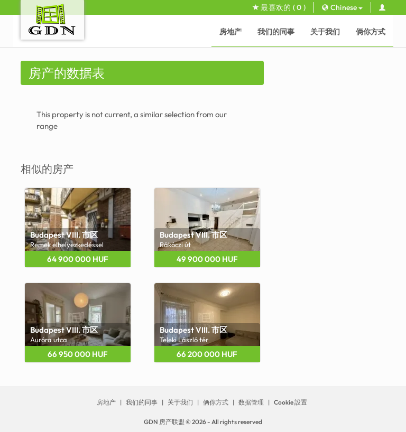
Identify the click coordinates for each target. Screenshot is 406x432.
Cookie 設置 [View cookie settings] (290, 402)
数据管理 (251, 402)
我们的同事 (275, 31)
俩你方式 (370, 31)
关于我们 (325, 31)
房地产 (230, 31)
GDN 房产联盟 (164, 422)
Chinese (342, 7)
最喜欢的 (279, 7)
